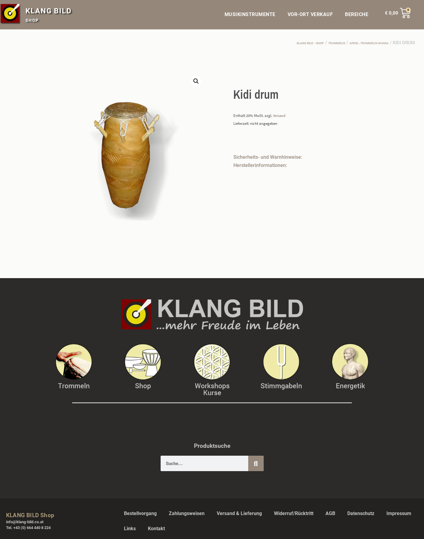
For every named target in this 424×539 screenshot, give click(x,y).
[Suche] (256, 463)
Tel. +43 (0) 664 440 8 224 (28, 527)
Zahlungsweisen (187, 513)
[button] (195, 81)
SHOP (32, 20)
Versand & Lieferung (239, 513)
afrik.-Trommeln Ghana (359, 42)
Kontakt (156, 528)
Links (130, 528)
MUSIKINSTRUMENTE (250, 14)
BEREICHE (358, 15)
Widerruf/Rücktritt (293, 513)
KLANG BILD (48, 11)
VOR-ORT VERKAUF (310, 14)
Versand (280, 115)
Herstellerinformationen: (260, 165)
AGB (330, 513)
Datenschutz (360, 513)
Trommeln (313, 42)
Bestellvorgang (140, 513)
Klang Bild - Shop (275, 42)
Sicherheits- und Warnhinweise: (267, 156)
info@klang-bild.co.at (24, 521)
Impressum (398, 513)
